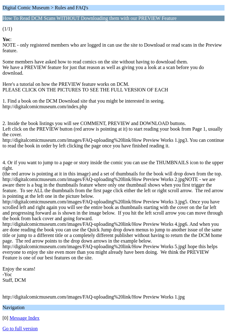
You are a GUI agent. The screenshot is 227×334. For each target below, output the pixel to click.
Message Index (24, 318)
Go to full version (20, 328)
